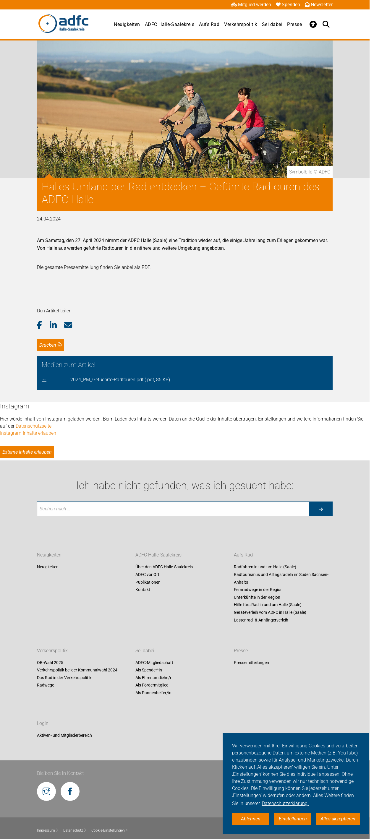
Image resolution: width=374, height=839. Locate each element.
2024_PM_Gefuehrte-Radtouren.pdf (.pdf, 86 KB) (120, 379)
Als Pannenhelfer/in (153, 692)
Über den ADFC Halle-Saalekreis (164, 567)
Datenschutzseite (33, 426)
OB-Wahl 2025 (50, 662)
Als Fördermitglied (152, 685)
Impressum (48, 830)
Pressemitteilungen (251, 662)
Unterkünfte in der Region (257, 597)
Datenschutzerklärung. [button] (285, 803)
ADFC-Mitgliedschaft (154, 662)
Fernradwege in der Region (258, 590)
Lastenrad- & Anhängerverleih (261, 620)
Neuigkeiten (127, 24)
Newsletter (319, 4)
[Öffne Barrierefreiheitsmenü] (313, 24)
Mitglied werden (251, 4)
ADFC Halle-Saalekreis (170, 24)
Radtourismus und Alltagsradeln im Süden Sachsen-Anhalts (281, 578)
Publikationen (148, 582)
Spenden (288, 4)
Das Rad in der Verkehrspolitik (64, 677)
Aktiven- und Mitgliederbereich (64, 735)
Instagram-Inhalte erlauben (28, 433)
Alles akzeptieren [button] (337, 819)
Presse (294, 24)
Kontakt (142, 590)
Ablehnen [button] (250, 819)
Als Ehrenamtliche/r (153, 677)
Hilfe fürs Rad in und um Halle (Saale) (268, 605)
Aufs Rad (209, 24)
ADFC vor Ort (147, 574)
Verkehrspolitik (240, 24)
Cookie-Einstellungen (109, 830)
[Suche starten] (320, 509)
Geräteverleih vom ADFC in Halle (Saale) (270, 612)
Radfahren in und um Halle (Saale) (265, 567)
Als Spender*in (148, 670)
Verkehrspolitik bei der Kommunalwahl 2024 (77, 670)
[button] (43, 325)
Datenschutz (75, 830)
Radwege (45, 685)
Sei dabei (272, 24)
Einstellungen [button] (293, 819)
